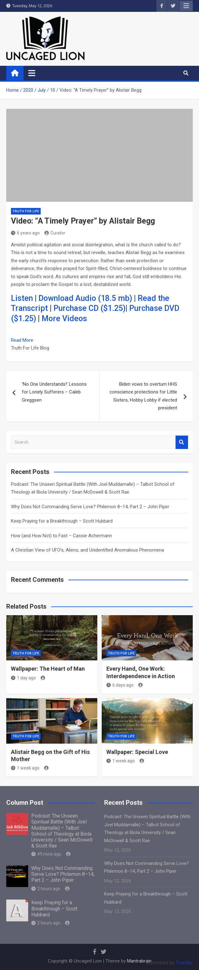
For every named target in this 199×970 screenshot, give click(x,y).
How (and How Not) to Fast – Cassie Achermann (61, 535)
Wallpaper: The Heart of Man (48, 668)
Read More (22, 340)
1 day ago (23, 677)
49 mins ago (46, 854)
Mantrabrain (139, 961)
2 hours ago (45, 888)
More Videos (64, 318)
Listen (22, 298)
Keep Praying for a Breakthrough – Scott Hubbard (62, 521)
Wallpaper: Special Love (137, 752)
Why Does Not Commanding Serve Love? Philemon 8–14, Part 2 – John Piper (90, 506)
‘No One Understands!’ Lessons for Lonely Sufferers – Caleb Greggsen (54, 392)
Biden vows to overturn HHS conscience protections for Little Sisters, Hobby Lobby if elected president (143, 396)
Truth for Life (26, 211)
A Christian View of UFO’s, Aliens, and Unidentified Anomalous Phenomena (87, 550)
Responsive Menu (186, 6)
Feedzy (184, 963)
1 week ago (25, 767)
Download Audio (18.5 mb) (85, 298)
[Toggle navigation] (31, 73)
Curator (54, 232)
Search (182, 442)
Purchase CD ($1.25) (89, 308)
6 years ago (25, 232)
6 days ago (120, 685)
